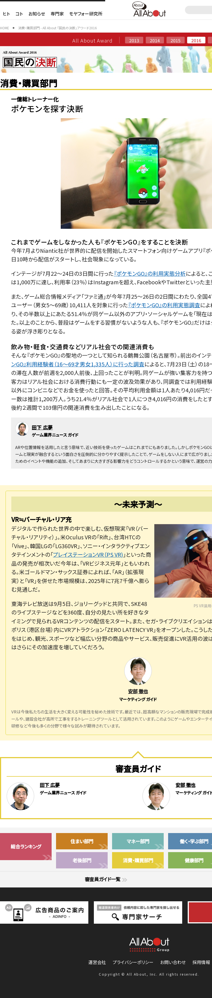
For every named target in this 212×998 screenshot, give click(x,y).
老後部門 (82, 860)
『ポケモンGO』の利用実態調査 (164, 305)
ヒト (6, 13)
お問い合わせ (173, 962)
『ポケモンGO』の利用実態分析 (150, 273)
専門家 (57, 13)
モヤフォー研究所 (85, 13)
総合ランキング (26, 846)
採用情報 (201, 962)
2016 (196, 40)
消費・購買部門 (138, 860)
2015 (176, 40)
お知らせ (36, 13)
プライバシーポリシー (133, 962)
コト (19, 13)
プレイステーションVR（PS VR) (88, 554)
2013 (134, 40)
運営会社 (97, 962)
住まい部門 (81, 841)
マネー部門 (138, 841)
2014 (155, 40)
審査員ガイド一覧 (106, 879)
